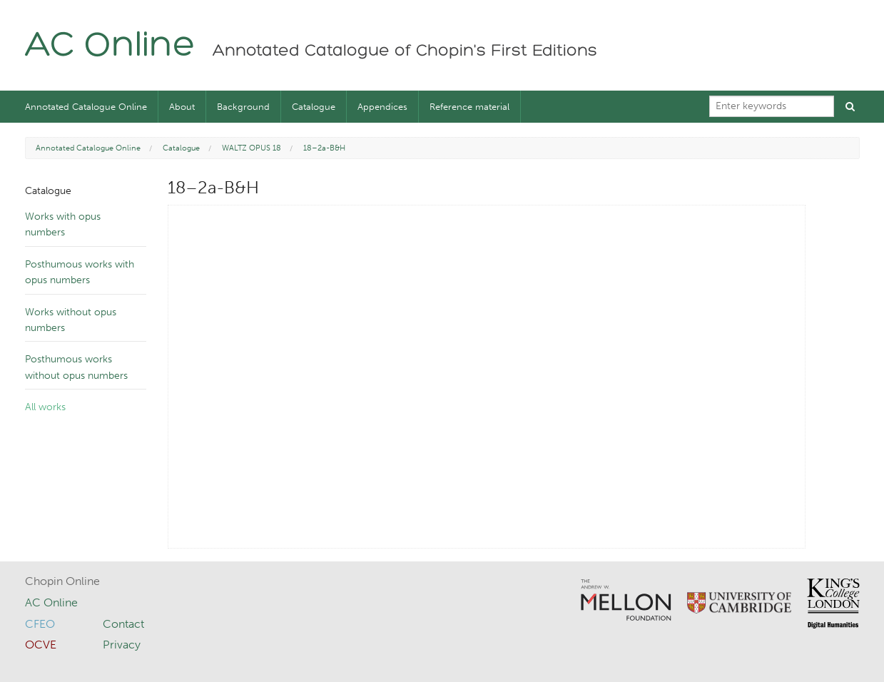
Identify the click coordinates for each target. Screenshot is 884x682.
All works (45, 407)
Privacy (122, 644)
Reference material (469, 106)
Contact (123, 624)
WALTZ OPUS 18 (251, 148)
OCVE (40, 644)
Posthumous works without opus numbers (76, 367)
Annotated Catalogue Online (86, 106)
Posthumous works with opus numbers (79, 272)
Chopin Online (62, 581)
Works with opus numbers (63, 224)
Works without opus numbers (70, 320)
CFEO (40, 624)
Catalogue (313, 106)
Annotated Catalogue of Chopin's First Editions (405, 51)
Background (243, 106)
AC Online (110, 47)
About (182, 106)
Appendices (382, 106)
